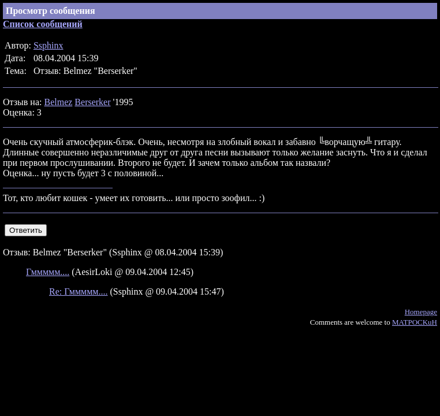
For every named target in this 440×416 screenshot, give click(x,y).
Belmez (58, 102)
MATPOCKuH (414, 322)
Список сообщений (43, 24)
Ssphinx (48, 45)
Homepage (421, 311)
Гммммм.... (47, 272)
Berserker (92, 102)
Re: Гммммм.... (78, 291)
